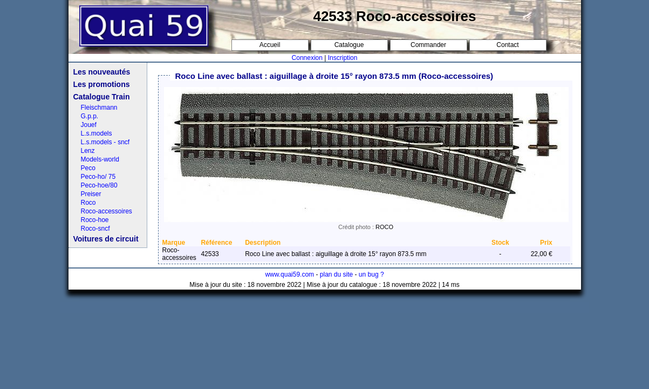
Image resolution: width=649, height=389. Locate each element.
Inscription (343, 58)
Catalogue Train (101, 96)
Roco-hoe (95, 220)
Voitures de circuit (106, 238)
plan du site (336, 274)
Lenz (88, 151)
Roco (88, 202)
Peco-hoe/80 (99, 185)
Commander (428, 45)
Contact (507, 45)
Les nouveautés (102, 72)
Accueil (270, 45)
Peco (88, 168)
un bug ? (371, 274)
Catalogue (349, 45)
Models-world (100, 159)
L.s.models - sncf (105, 142)
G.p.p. (90, 116)
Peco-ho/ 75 (98, 176)
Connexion (307, 58)
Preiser (91, 194)
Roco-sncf (95, 228)
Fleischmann (99, 107)
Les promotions (101, 84)
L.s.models (96, 133)
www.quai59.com (289, 274)
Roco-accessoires (106, 211)
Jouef (89, 125)
